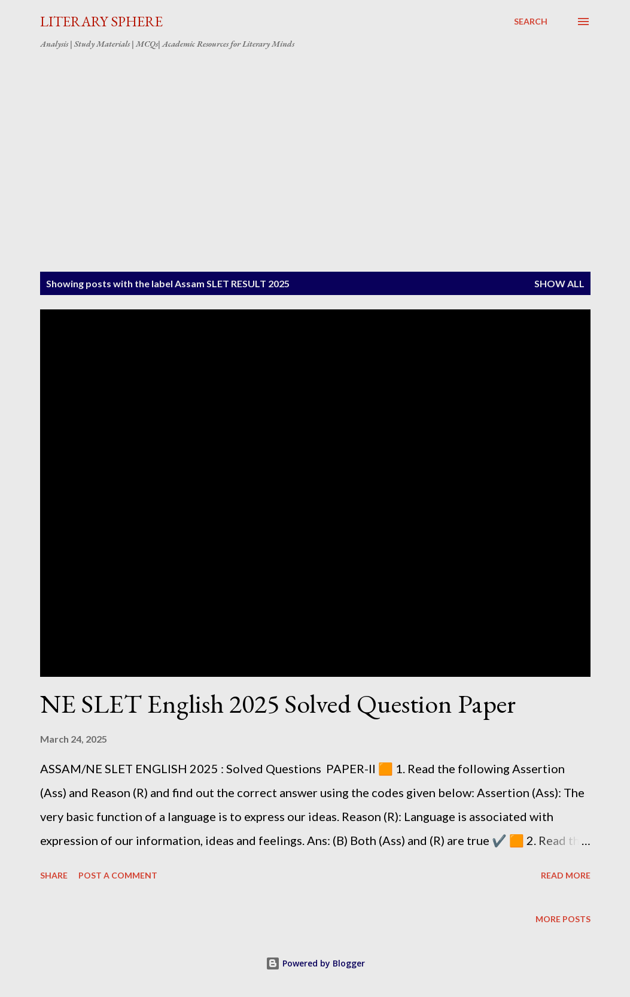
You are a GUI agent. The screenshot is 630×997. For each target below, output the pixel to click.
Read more (566, 875)
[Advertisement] (315, 148)
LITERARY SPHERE (101, 21)
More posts (563, 919)
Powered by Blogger (315, 963)
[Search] (530, 21)
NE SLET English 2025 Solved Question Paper (278, 703)
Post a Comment (117, 875)
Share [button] (54, 875)
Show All (559, 283)
